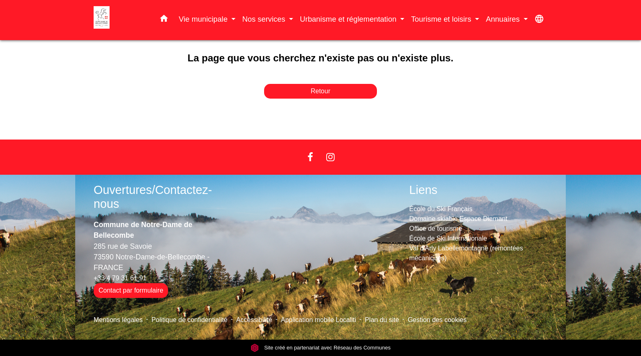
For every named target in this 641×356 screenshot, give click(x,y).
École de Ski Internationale (448, 238)
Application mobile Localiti (318, 319)
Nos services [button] (264, 19)
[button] (163, 20)
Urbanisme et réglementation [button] (349, 19)
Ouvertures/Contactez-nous (153, 197)
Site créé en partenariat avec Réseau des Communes (321, 348)
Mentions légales (118, 319)
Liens (423, 189)
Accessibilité (254, 319)
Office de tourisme (435, 228)
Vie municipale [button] (204, 19)
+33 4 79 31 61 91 (120, 278)
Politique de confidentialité (189, 319)
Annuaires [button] (504, 19)
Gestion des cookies (437, 319)
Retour (320, 91)
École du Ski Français (441, 208)
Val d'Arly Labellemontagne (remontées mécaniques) (466, 253)
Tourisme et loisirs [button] (442, 19)
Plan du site (382, 319)
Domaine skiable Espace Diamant (458, 218)
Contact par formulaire (131, 290)
